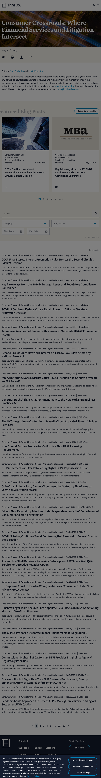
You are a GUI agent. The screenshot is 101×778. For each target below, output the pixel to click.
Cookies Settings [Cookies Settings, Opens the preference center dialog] (83, 772)
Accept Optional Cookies (83, 760)
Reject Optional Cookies (83, 766)
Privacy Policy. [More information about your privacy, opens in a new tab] (33, 776)
